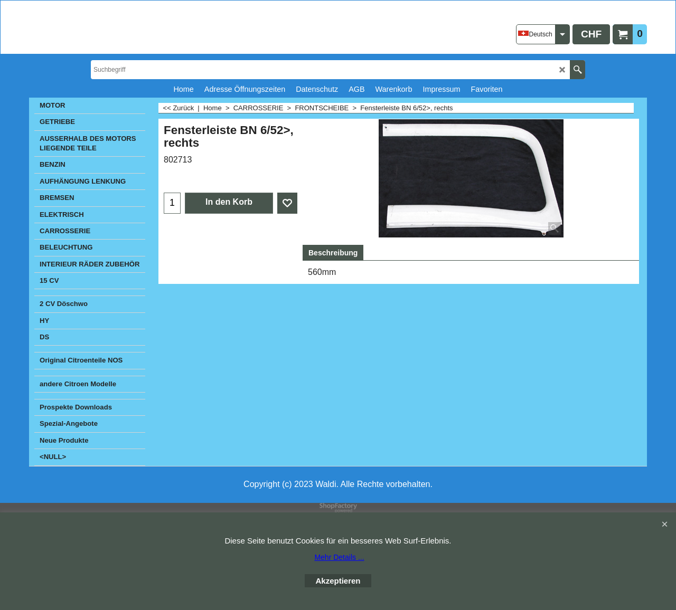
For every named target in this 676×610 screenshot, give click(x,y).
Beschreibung (333, 253)
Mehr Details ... (339, 557)
